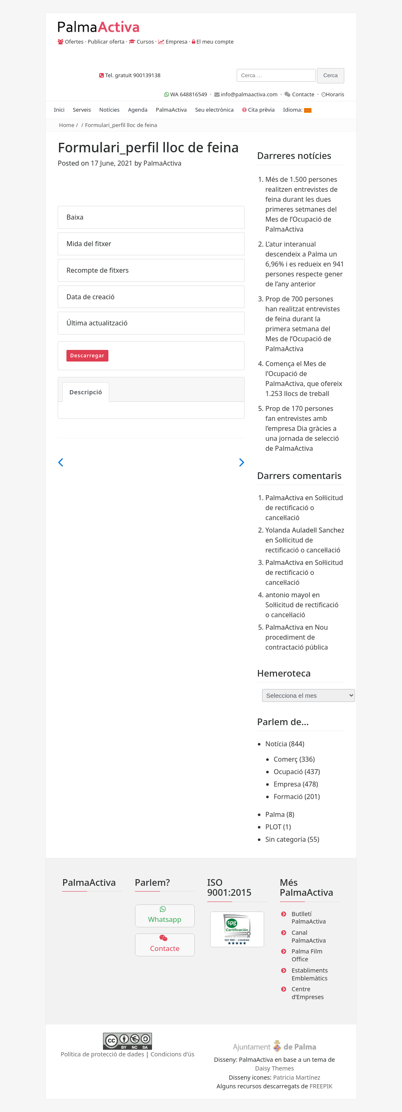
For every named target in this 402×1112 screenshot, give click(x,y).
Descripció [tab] (85, 392)
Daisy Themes (274, 1068)
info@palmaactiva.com (249, 94)
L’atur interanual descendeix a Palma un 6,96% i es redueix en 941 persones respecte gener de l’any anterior (304, 264)
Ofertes (74, 41)
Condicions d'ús (173, 1054)
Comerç (286, 759)
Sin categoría (285, 839)
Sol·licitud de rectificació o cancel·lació (304, 507)
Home (66, 125)
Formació (288, 796)
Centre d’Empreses (308, 993)
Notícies (109, 109)
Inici (59, 109)
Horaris (335, 94)
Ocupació (288, 771)
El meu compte (215, 41)
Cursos (145, 41)
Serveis (82, 109)
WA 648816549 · (189, 94)
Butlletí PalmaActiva (309, 918)
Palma (275, 814)
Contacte (303, 94)
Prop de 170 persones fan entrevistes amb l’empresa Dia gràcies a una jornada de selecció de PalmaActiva (302, 428)
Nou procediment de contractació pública (296, 637)
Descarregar (87, 355)
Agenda (137, 109)
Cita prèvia (258, 109)
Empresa (177, 41)
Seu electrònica (214, 109)
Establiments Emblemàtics (310, 974)
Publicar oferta (106, 41)
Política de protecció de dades (102, 1054)
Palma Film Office (307, 955)
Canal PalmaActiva (309, 936)
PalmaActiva (171, 109)
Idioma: (297, 109)
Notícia (276, 743)
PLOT (273, 826)
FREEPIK (321, 1086)
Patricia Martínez (297, 1077)
